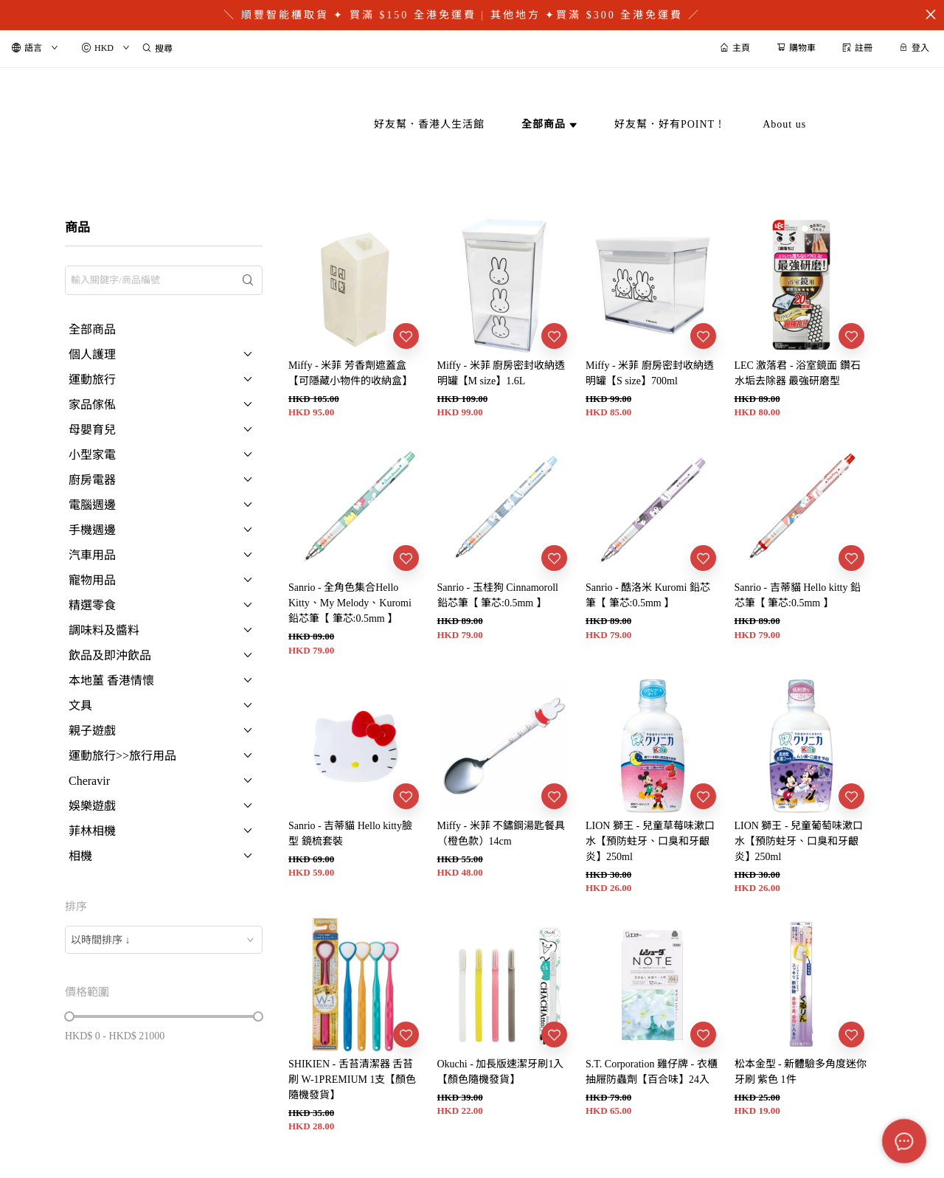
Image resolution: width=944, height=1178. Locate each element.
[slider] (69, 1016)
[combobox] (164, 940)
